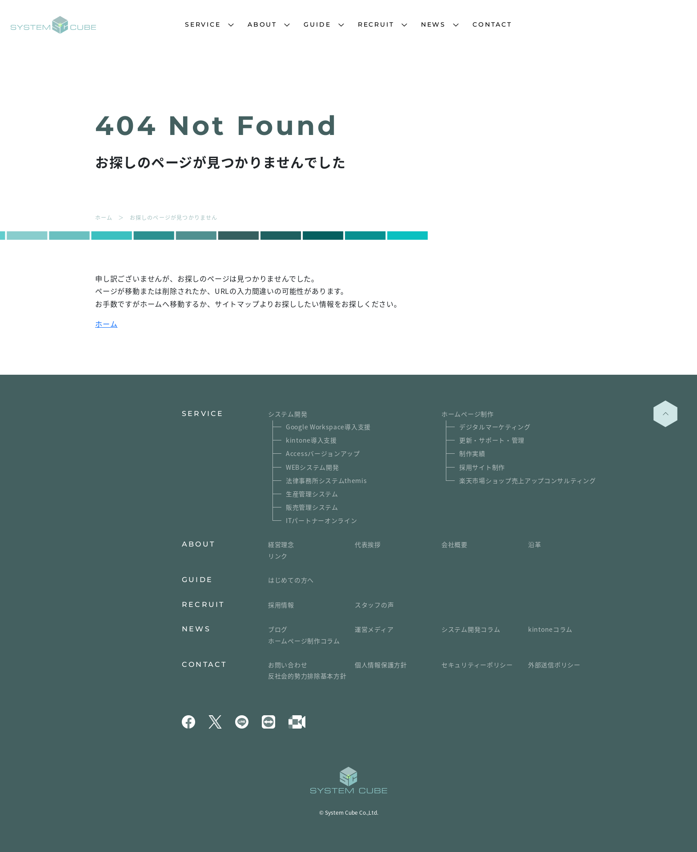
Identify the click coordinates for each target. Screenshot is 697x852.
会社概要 (454, 544)
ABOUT (262, 24)
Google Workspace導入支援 (328, 426)
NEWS (433, 24)
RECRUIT (376, 24)
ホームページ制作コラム (304, 640)
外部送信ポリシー (554, 664)
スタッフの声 (374, 604)
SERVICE (203, 24)
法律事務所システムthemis (326, 480)
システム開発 (287, 413)
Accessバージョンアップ (323, 453)
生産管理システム (312, 493)
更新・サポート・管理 (492, 440)
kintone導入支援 (311, 440)
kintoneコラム (550, 629)
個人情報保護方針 (381, 664)
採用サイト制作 (482, 467)
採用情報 (281, 604)
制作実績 (472, 453)
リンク (278, 555)
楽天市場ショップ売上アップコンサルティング (527, 480)
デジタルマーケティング (495, 426)
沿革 (534, 544)
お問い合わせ (287, 664)
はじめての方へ (291, 579)
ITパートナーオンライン (321, 520)
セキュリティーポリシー (477, 664)
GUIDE (317, 24)
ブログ (278, 629)
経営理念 (281, 544)
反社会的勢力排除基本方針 (307, 675)
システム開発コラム (470, 629)
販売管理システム (312, 507)
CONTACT (492, 24)
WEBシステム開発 (312, 467)
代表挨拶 (368, 544)
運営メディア (374, 629)
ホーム (106, 323)
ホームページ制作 (467, 413)
